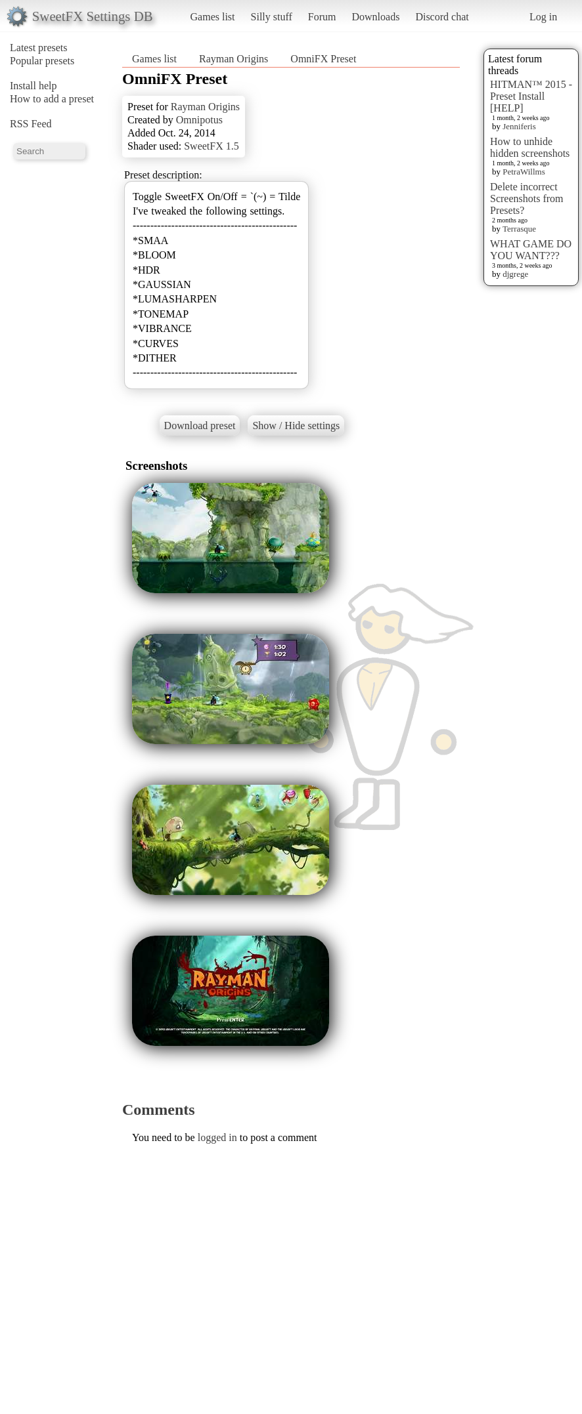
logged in (217, 1137)
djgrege (515, 274)
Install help (33, 85)
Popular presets (42, 60)
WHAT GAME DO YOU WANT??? (530, 249)
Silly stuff (271, 16)
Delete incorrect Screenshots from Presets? (527, 198)
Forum (322, 16)
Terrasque (519, 229)
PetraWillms (524, 172)
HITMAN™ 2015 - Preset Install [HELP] (531, 96)
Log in (543, 16)
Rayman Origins (233, 58)
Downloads (375, 16)
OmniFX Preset (323, 58)
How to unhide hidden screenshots (530, 147)
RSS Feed (31, 123)
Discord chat (441, 16)
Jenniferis (519, 126)
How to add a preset (52, 98)
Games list (212, 16)
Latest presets (39, 47)
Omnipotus (199, 119)
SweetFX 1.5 (211, 146)
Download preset (200, 425)
